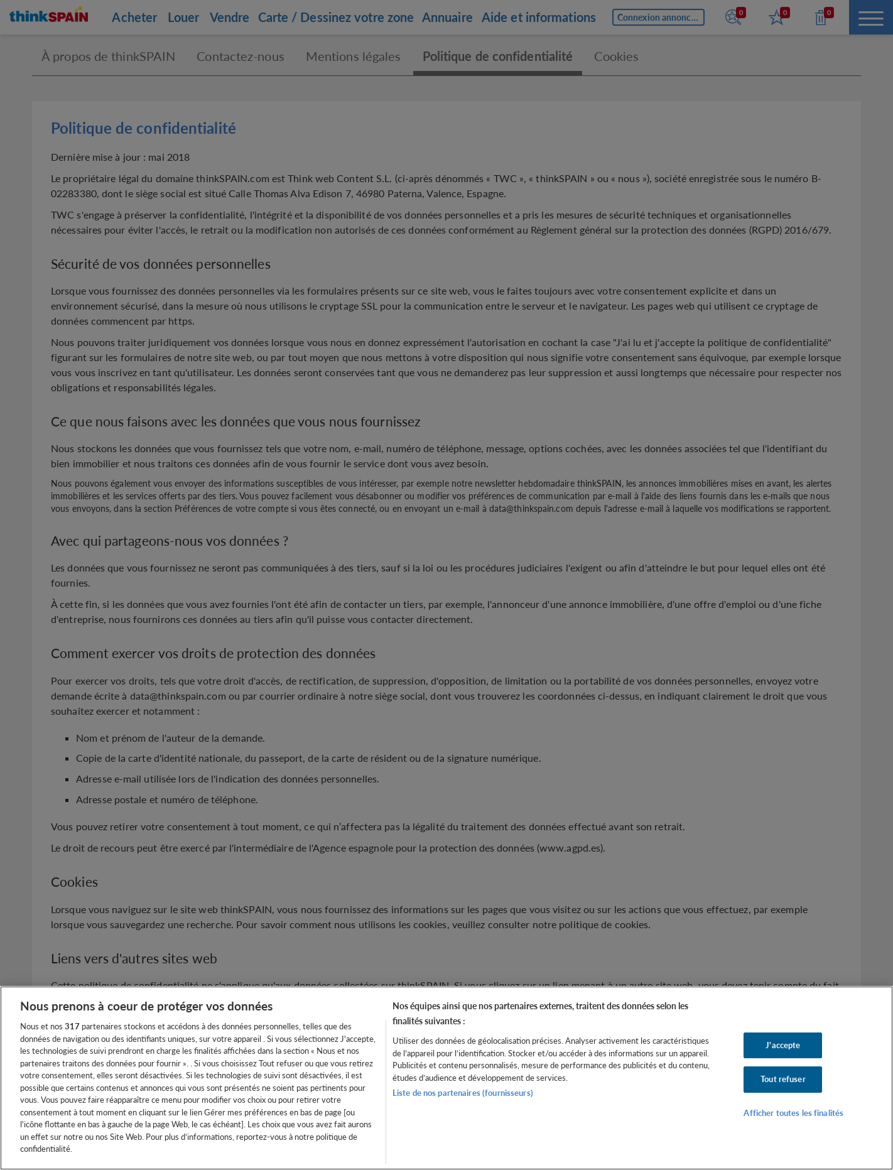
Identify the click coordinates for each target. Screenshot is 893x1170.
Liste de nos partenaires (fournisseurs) (462, 1093)
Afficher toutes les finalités (793, 1113)
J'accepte (783, 1045)
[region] (446, 1078)
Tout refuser (783, 1079)
